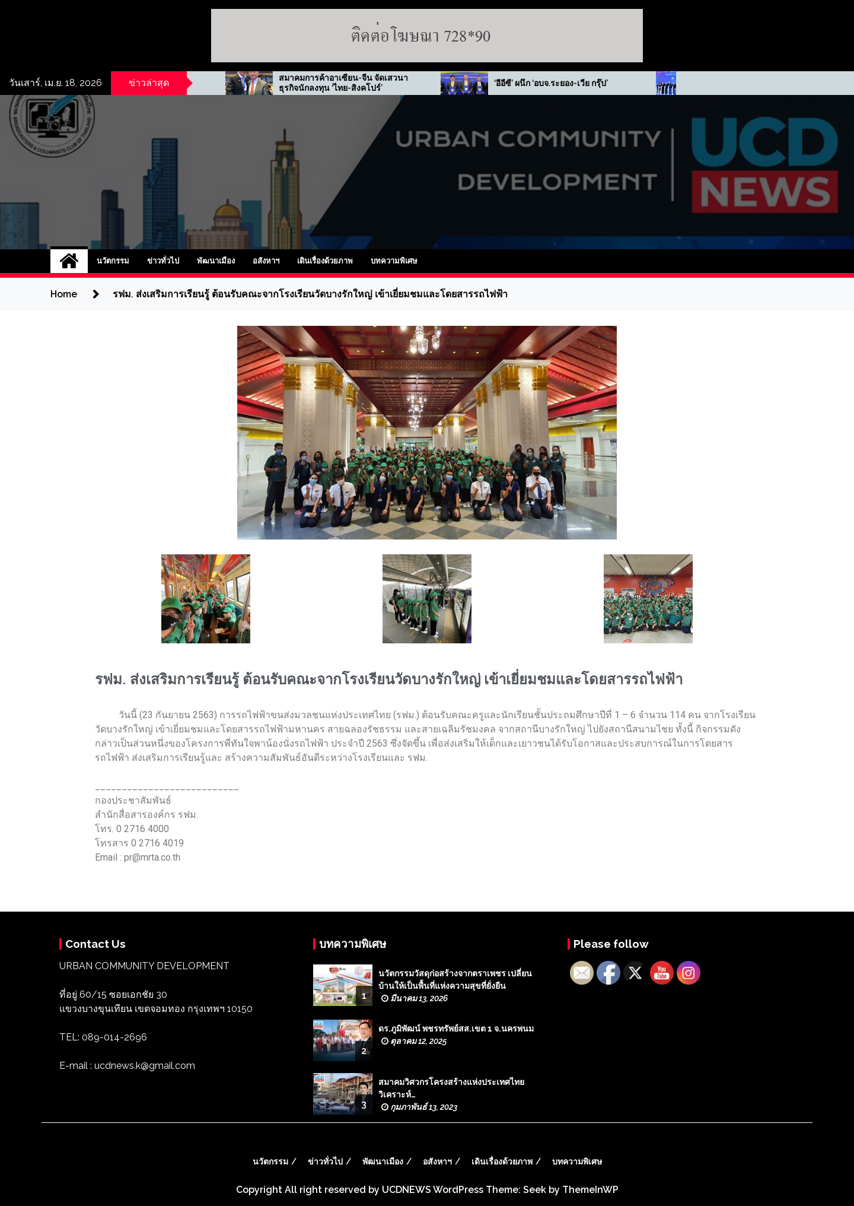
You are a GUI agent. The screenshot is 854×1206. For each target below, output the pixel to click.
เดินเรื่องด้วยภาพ (325, 260)
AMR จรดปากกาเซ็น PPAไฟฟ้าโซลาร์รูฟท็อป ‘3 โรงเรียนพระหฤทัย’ (231, 83)
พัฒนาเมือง (216, 260)
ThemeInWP (590, 1189)
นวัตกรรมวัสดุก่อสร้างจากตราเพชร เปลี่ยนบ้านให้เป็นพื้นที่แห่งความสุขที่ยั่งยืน (455, 980)
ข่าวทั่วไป (163, 260)
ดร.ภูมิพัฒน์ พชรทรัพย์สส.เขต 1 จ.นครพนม (456, 1028)
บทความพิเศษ (394, 260)
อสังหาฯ (266, 260)
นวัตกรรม (113, 260)
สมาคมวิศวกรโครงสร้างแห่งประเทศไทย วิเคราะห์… (451, 1088)
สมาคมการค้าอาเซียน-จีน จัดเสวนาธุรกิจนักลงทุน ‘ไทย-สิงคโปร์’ (453, 83)
